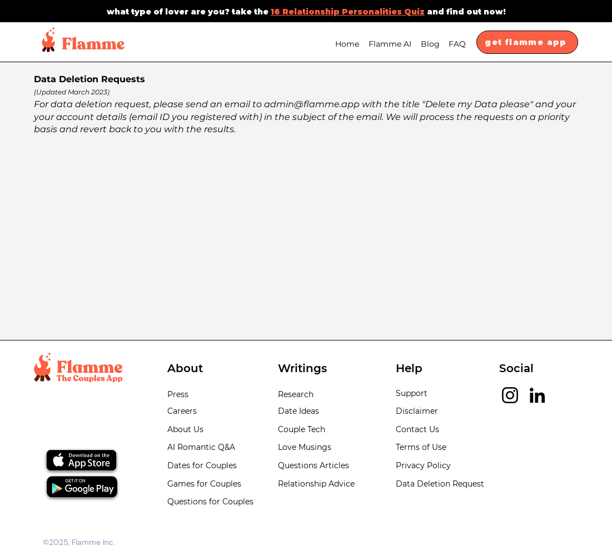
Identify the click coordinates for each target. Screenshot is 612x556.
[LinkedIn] (537, 395)
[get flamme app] (527, 42)
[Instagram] (510, 395)
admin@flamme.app (312, 104)
